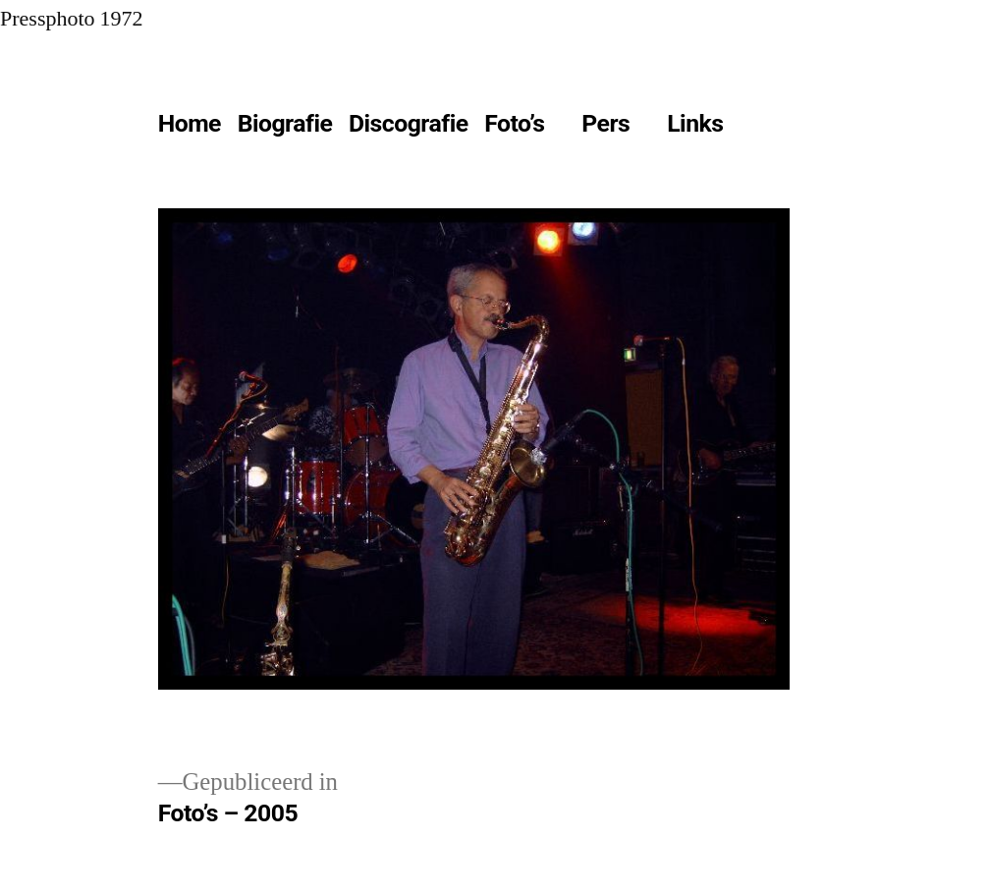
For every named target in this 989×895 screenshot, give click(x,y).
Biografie (285, 123)
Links (695, 123)
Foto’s (514, 123)
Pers (605, 123)
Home (189, 123)
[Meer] (775, 128)
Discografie (408, 123)
